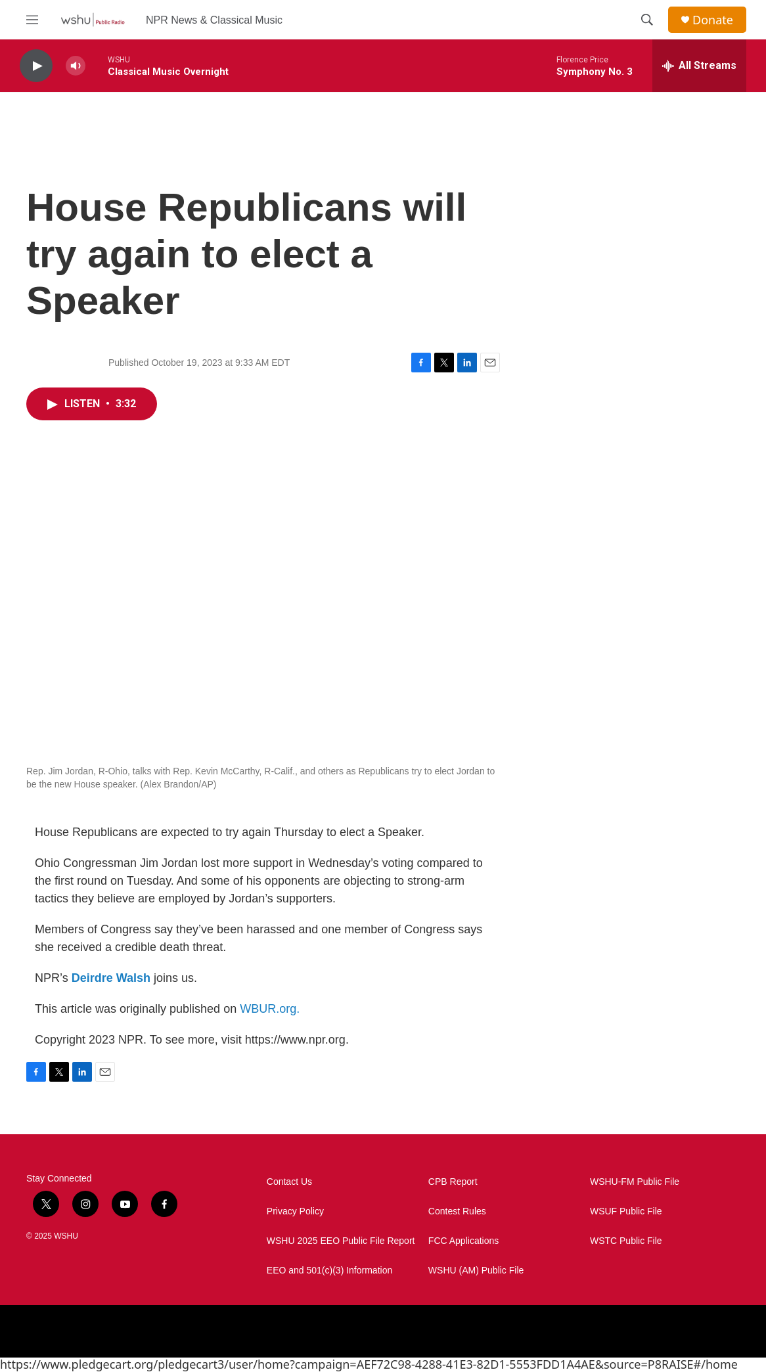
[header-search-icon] (647, 20)
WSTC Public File (626, 1241)
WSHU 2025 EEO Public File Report (341, 1241)
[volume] (75, 66)
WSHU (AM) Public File (476, 1270)
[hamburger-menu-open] (32, 20)
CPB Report (453, 1182)
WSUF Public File (626, 1211)
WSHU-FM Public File (634, 1182)
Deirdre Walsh (111, 978)
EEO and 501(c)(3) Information (329, 1270)
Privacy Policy (295, 1211)
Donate (712, 20)
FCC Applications (463, 1241)
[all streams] (699, 65)
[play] (36, 66)
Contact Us (289, 1182)
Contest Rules (457, 1211)
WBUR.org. (270, 1008)
